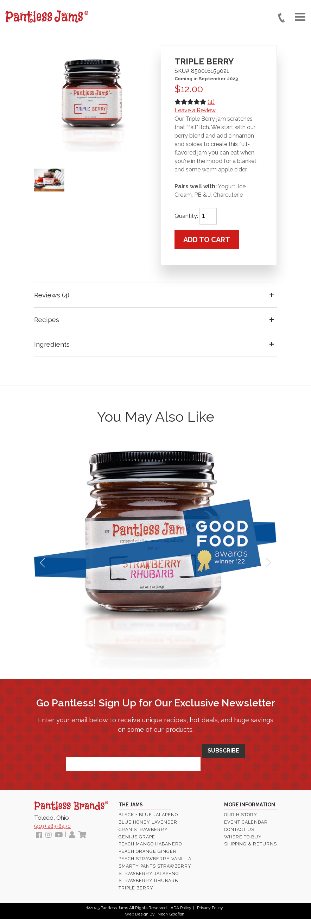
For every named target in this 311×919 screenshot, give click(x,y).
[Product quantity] (208, 216)
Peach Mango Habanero (150, 843)
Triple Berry (136, 887)
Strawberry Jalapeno (149, 873)
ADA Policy (181, 907)
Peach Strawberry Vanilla (155, 858)
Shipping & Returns (250, 843)
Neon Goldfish (171, 914)
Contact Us (239, 829)
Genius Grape (137, 836)
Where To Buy (243, 836)
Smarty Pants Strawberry (155, 866)
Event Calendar (246, 822)
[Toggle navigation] (300, 17)
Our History (240, 814)
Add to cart (206, 239)
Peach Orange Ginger (148, 851)
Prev (43, 562)
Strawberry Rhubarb (148, 880)
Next (267, 562)
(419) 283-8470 (52, 826)
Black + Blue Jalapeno (148, 814)
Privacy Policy (210, 907)
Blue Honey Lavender (148, 822)
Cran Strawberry (143, 829)
